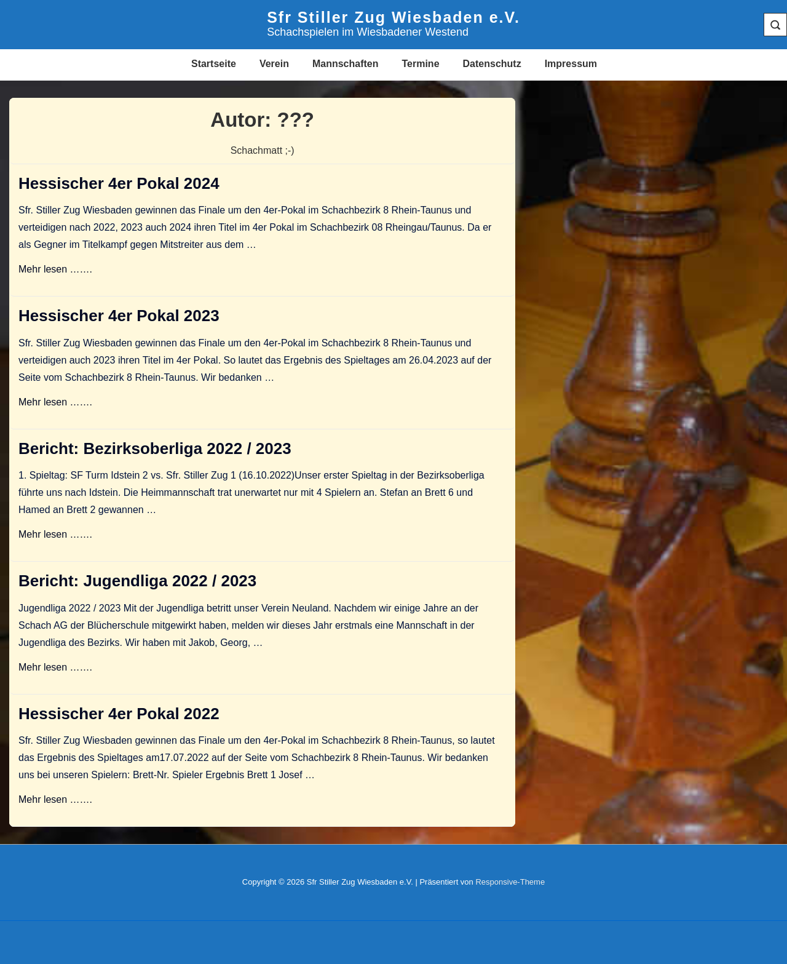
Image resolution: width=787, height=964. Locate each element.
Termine (420, 63)
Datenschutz (492, 63)
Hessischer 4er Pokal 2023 (118, 315)
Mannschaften (345, 63)
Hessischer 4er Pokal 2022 (118, 713)
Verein (274, 63)
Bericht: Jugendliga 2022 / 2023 (137, 581)
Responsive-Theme (510, 881)
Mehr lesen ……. (55, 269)
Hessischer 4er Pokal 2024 (118, 183)
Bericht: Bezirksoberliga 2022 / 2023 (154, 448)
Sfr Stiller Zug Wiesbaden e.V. (393, 17)
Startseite (213, 63)
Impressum (571, 63)
